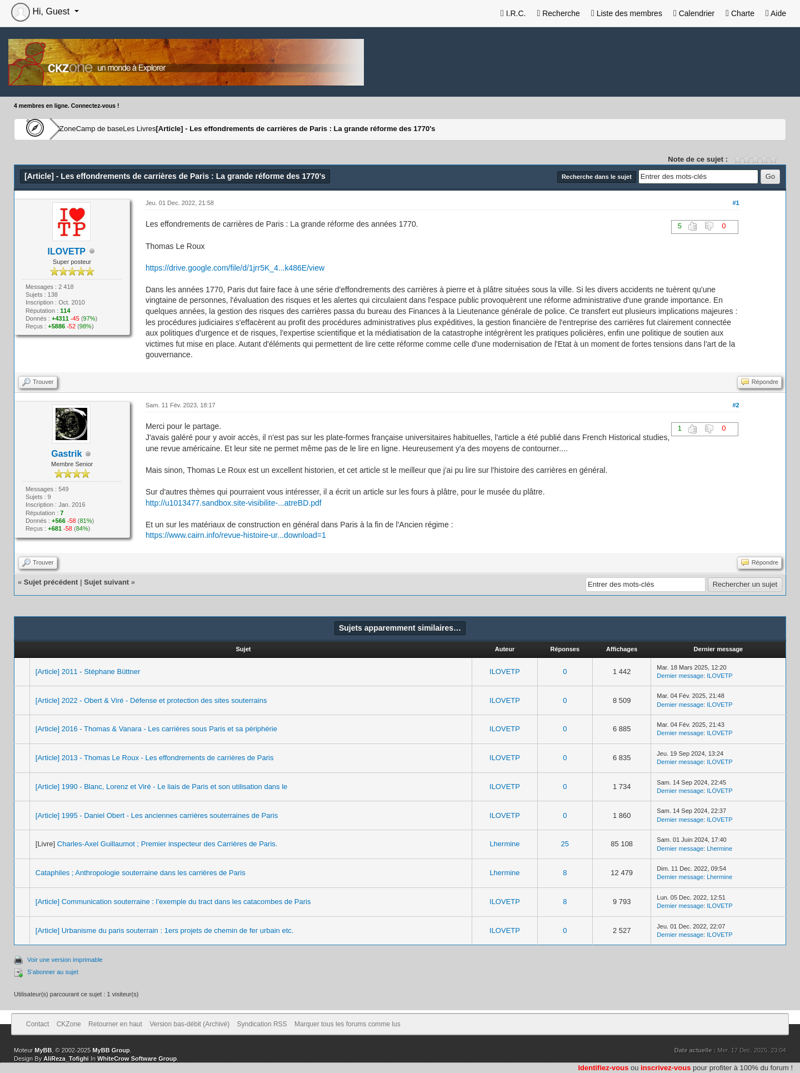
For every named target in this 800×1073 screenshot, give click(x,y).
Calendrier (693, 13)
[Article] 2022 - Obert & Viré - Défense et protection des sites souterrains (151, 700)
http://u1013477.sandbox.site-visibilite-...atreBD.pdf (234, 502)
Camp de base (134, 129)
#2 (735, 405)
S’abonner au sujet (52, 972)
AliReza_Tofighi (66, 1058)
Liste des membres (626, 13)
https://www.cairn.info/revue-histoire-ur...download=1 (236, 535)
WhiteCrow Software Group (137, 1058)
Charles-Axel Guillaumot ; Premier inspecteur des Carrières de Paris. (167, 844)
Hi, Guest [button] (41, 11)
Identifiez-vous (603, 1068)
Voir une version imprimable (65, 959)
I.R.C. (513, 13)
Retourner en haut (115, 1024)
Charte (740, 13)
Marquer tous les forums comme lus (347, 1024)
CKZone (78, 129)
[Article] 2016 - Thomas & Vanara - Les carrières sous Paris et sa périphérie (156, 729)
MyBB (43, 1050)
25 (565, 844)
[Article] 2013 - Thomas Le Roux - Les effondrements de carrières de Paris (155, 757)
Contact (37, 1024)
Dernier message (680, 675)
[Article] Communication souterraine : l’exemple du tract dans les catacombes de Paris (173, 901)
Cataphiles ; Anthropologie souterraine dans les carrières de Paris (141, 873)
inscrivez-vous (666, 1068)
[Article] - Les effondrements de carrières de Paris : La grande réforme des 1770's (351, 129)
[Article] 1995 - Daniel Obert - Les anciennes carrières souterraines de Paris (157, 815)
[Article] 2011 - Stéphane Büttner (88, 671)
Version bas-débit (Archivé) (189, 1024)
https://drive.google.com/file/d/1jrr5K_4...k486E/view (235, 267)
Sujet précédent (51, 582)
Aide (776, 13)
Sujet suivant (106, 582)
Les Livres (193, 129)
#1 (735, 202)
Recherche (558, 13)
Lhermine (504, 844)
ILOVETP (504, 671)
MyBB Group (110, 1050)
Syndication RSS (262, 1024)
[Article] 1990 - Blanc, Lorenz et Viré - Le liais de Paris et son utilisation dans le (162, 786)
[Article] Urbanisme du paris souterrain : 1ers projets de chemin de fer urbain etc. (165, 930)
